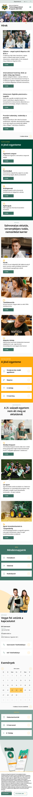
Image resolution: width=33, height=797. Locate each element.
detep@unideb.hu (6, 633)
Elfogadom (5, 793)
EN (26, 1)
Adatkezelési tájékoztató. (13, 788)
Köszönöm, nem (19, 793)
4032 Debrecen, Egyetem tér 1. (9, 637)
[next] (30, 668)
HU (24, 1)
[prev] (2, 668)
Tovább (6, 64)
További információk (6, 791)
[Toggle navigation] (30, 7)
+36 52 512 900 (5, 630)
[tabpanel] (16, 16)
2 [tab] (27, 23)
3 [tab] (28, 23)
